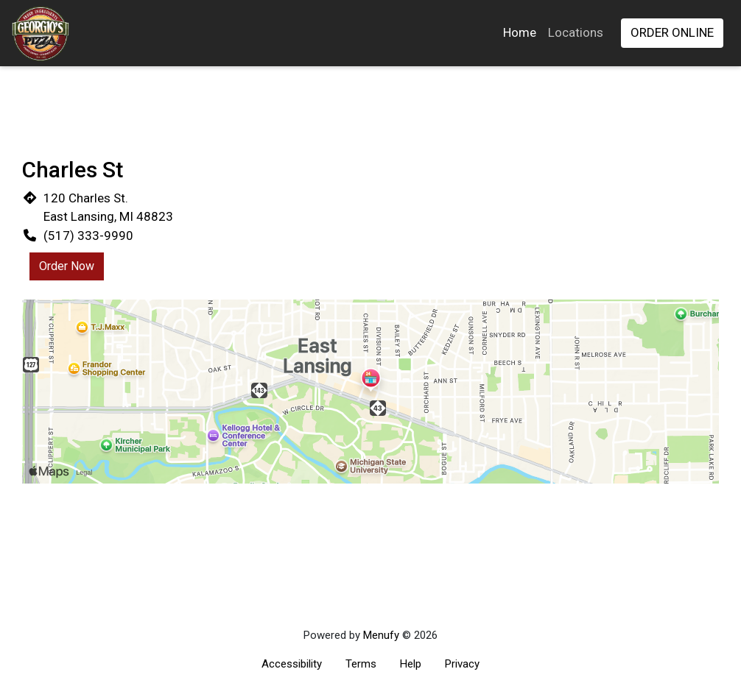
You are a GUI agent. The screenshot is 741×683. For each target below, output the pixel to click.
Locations (575, 32)
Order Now (66, 266)
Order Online (672, 32)
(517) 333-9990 (88, 235)
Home (519, 32)
